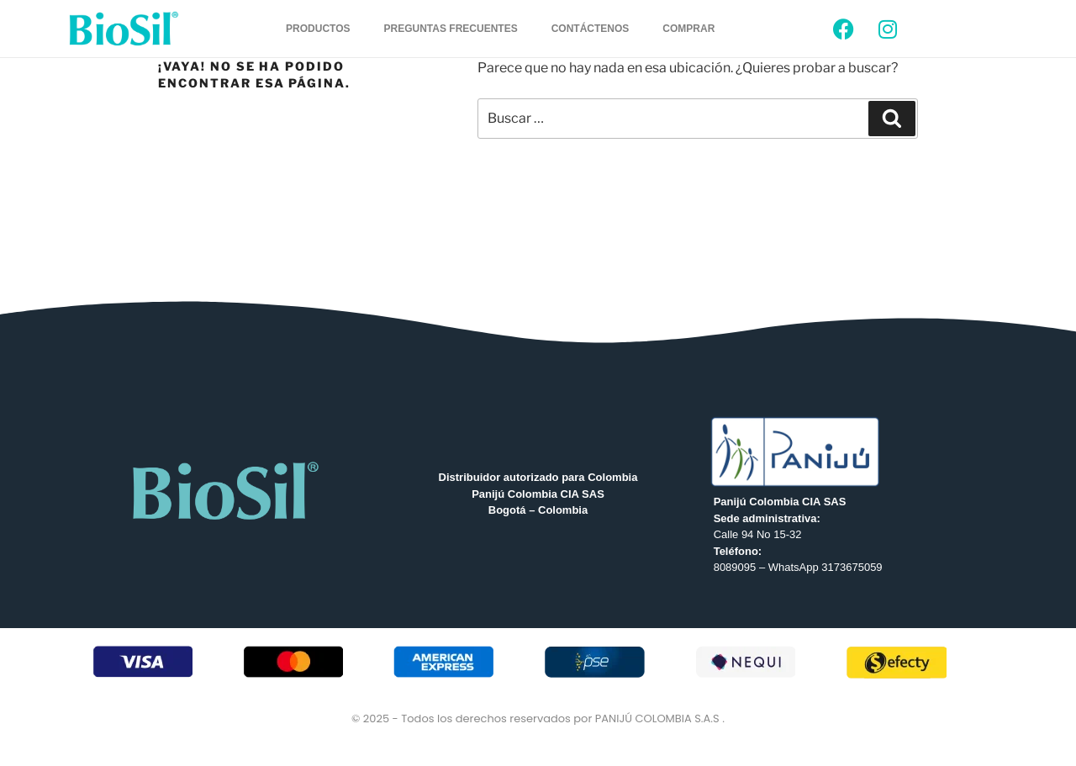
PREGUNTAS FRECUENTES (451, 28)
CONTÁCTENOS (590, 28)
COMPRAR (688, 28)
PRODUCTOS (318, 28)
